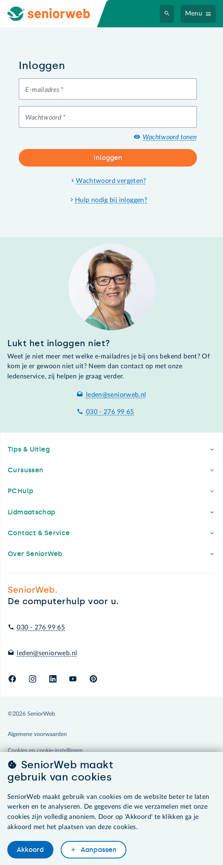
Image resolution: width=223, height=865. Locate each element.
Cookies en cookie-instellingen (45, 751)
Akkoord (30, 850)
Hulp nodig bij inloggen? (111, 200)
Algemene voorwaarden (37, 734)
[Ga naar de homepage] (55, 13)
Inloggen (108, 158)
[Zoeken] (167, 14)
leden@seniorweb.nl (116, 394)
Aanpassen (98, 850)
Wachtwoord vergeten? (111, 181)
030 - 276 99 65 (110, 412)
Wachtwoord (45, 117)
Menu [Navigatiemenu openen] (194, 13)
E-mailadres (44, 90)
